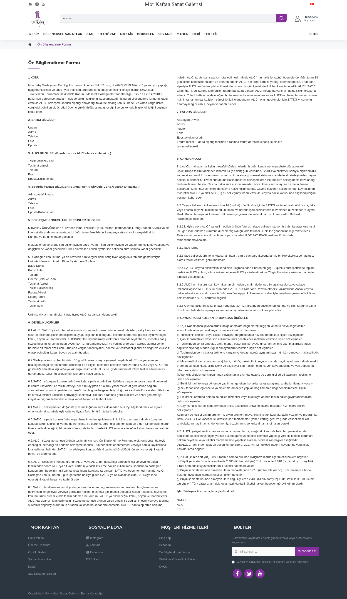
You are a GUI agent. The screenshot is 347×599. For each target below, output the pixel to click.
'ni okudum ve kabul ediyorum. (270, 562)
